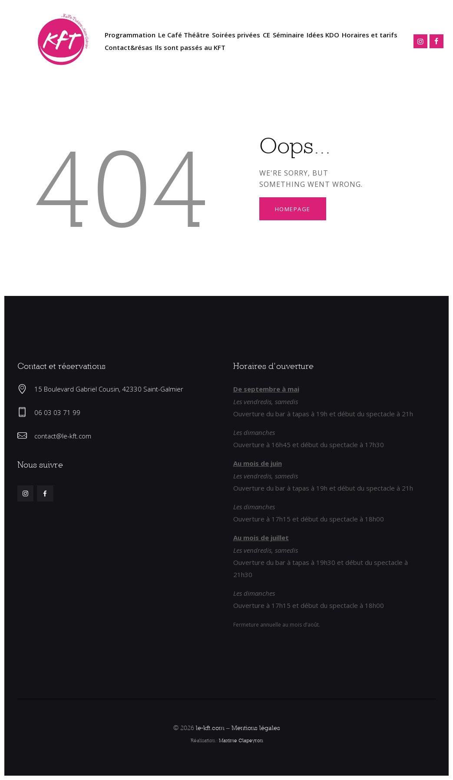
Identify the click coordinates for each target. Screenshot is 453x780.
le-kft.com (210, 727)
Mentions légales (255, 727)
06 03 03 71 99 (57, 412)
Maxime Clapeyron (241, 740)
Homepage (293, 209)
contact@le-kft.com (62, 435)
